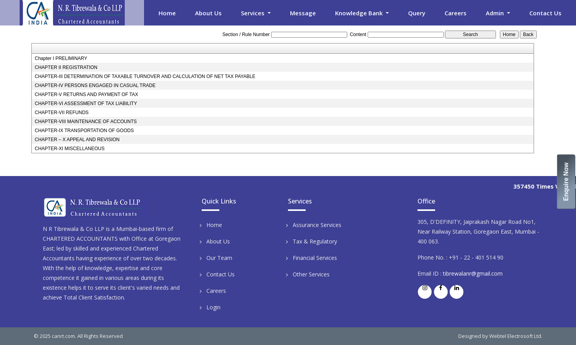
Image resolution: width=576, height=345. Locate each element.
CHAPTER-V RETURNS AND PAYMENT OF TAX (86, 94)
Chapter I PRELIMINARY (61, 58)
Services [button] (253, 13)
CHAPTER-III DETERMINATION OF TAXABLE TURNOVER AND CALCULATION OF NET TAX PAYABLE (145, 76)
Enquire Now (566, 182)
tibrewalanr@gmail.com (473, 273)
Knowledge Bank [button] (359, 13)
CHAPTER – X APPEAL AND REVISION (77, 139)
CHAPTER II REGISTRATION (66, 67)
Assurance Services (317, 225)
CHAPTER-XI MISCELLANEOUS (69, 148)
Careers (456, 13)
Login (213, 307)
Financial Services (315, 257)
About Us (208, 13)
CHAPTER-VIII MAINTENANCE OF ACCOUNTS (86, 121)
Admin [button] (495, 13)
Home (167, 13)
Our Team (219, 257)
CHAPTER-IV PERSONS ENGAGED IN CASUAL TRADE (95, 85)
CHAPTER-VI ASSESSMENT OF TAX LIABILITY (86, 103)
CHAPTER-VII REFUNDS (61, 112)
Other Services (311, 274)
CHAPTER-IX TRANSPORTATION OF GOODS (84, 130)
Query (416, 13)
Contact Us (545, 13)
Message (303, 13)
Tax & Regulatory (315, 241)
